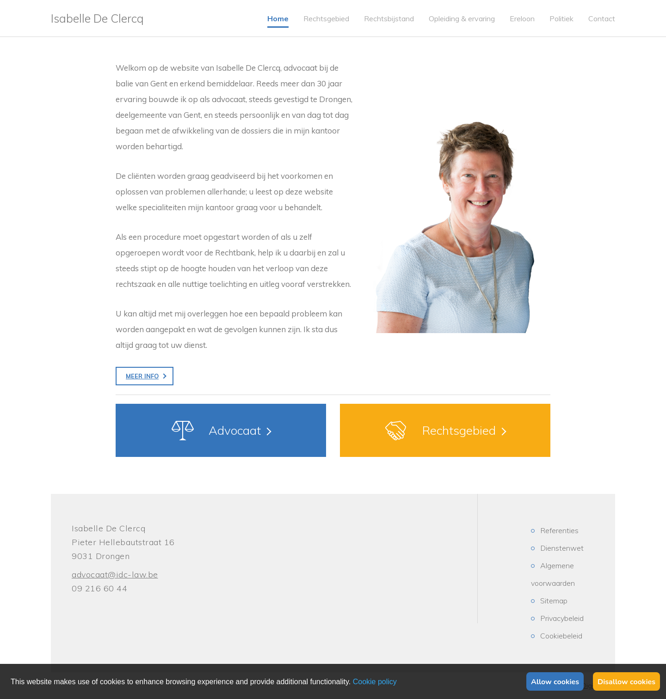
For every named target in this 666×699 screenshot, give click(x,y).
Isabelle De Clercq (97, 18)
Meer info (142, 376)
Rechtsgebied (326, 18)
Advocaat (235, 430)
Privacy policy (375, 682)
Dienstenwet (562, 548)
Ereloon (522, 18)
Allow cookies (555, 682)
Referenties (559, 530)
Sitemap (553, 600)
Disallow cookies (626, 682)
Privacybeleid (562, 618)
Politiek (561, 18)
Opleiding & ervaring (462, 18)
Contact (601, 18)
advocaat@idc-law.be (115, 574)
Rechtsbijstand (389, 18)
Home (278, 18)
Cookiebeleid (561, 635)
